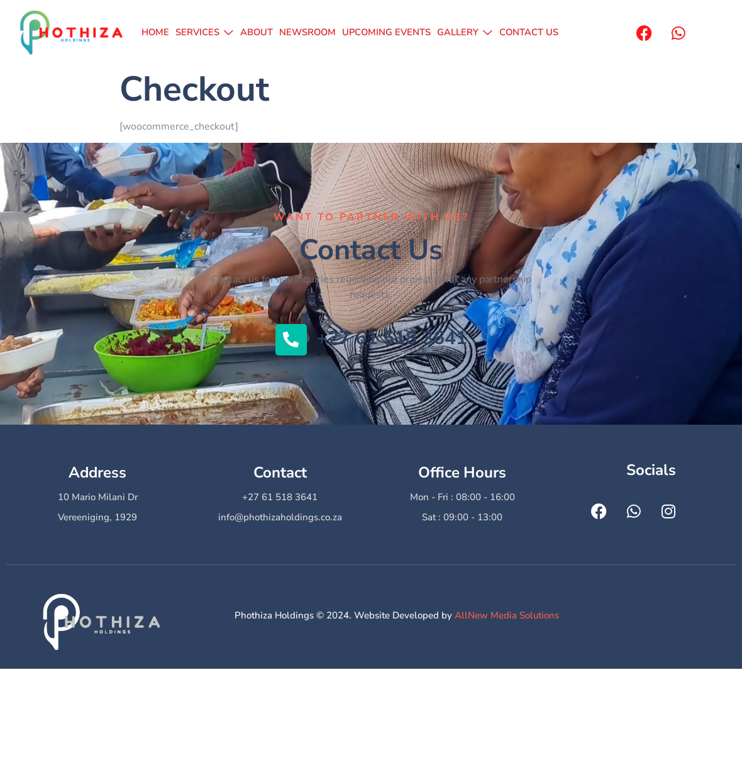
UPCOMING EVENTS (386, 32)
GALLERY (464, 32)
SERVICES (205, 32)
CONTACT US (527, 32)
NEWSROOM (307, 32)
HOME (156, 32)
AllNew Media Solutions (507, 615)
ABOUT (256, 32)
